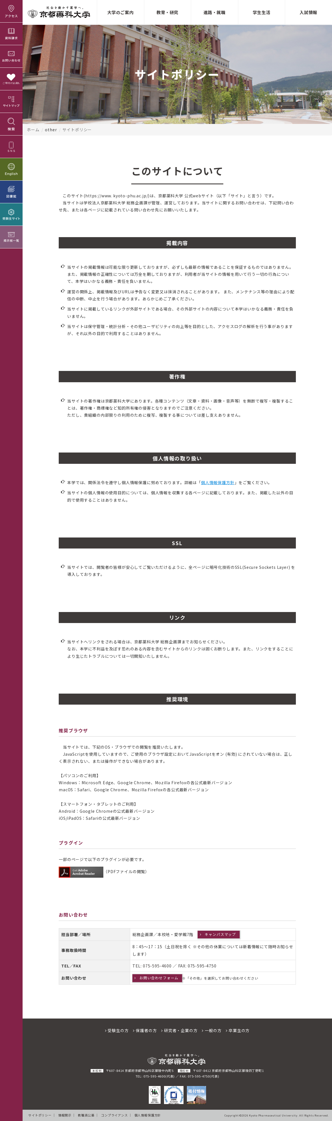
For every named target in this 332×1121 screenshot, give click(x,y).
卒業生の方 (238, 1030)
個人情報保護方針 (218, 482)
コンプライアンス (114, 1115)
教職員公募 (86, 1115)
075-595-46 (155, 966)
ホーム (33, 129)
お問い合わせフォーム (158, 977)
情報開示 (64, 1115)
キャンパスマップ (220, 934)
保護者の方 (145, 1030)
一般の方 (211, 1030)
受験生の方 (117, 1030)
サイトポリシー (40, 1115)
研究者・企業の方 (179, 1030)
